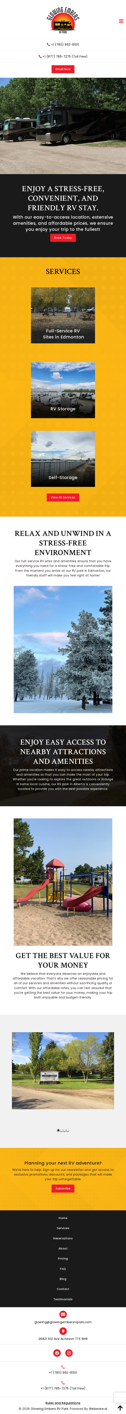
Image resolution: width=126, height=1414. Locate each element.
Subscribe (63, 1188)
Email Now (63, 69)
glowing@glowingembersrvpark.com (63, 1322)
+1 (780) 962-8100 (63, 44)
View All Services (63, 497)
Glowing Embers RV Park (49, 1409)
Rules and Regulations (63, 1403)
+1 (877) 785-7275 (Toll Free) (63, 56)
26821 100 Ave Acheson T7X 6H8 (63, 1339)
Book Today (63, 238)
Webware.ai (98, 1409)
